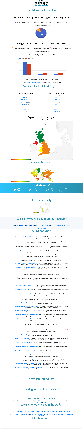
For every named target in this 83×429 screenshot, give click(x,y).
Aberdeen (24, 104)
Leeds (17, 225)
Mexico (38, 402)
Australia (47, 400)
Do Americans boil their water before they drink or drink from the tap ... (30, 297)
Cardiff (42, 225)
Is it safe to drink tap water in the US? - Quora (25, 293)
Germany (19, 400)
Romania (70, 400)
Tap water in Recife (62, 411)
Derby (24, 100)
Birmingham (56, 102)
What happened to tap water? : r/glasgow (23, 285)
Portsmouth (24, 95)
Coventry (37, 228)
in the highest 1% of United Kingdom (33, 82)
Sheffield (56, 109)
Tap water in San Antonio (24, 414)
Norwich (56, 99)
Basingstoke (56, 111)
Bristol (32, 225)
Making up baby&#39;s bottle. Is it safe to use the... (25, 254)
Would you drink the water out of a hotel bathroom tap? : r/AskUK (28, 363)
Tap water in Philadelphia (35, 411)
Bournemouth (24, 102)
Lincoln (24, 106)
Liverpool (13, 226)
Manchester (47, 225)
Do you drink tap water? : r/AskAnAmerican (23, 342)
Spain (36, 400)
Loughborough (24, 99)
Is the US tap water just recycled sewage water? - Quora (27, 314)
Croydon (56, 95)
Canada (26, 400)
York (65, 226)
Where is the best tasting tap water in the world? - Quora (26, 322)
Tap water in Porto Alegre (65, 414)
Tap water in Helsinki (37, 412)
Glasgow (24, 107)
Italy (38, 400)
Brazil (41, 402)
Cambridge (59, 225)
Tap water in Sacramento (56, 412)
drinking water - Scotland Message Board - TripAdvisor (26, 241)
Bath (24, 111)
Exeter (56, 107)
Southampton (35, 226)
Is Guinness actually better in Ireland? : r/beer (25, 318)
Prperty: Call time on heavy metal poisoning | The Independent (28, 250)
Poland (59, 400)
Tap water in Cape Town (35, 414)
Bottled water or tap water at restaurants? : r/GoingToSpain (27, 310)
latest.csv (46, 396)
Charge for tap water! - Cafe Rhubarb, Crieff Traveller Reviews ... (28, 277)
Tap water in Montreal (46, 412)
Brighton (28, 225)
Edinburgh (37, 225)
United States (42, 400)
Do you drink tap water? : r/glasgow (22, 302)
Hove (45, 226)
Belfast (56, 100)
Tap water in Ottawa (45, 411)
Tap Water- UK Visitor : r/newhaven (22, 338)
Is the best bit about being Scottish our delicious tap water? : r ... (27, 306)
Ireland (62, 400)
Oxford (56, 106)
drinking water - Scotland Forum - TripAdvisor (24, 236)
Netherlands (31, 400)
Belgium (55, 400)
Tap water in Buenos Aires (24, 411)
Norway (51, 400)
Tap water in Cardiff (54, 411)
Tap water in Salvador (66, 412)
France (23, 400)
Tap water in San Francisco (54, 414)
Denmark (44, 402)
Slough (56, 97)
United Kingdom (14, 400)
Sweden (66, 400)
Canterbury (24, 109)
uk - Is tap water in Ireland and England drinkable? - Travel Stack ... (28, 263)
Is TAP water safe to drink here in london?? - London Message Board (29, 259)
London (56, 104)
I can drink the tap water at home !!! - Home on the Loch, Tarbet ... (28, 245)
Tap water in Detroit (28, 412)
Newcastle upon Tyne (20, 226)
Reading (24, 97)
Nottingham (29, 226)
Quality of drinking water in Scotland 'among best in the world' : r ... (28, 359)
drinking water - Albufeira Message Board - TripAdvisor (26, 272)
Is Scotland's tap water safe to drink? (22, 289)
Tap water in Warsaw (44, 414)
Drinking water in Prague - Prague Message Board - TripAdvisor (28, 267)
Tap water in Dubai (15, 411)
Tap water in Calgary (19, 412)
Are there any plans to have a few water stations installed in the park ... (29, 367)
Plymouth (53, 225)
